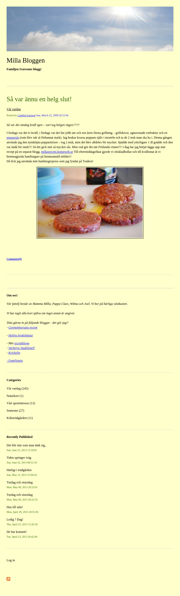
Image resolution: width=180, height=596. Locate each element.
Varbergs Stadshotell (21, 348)
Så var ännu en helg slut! (39, 99)
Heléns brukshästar (20, 335)
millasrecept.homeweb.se (57, 152)
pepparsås (13, 137)
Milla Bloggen (26, 60)
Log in (11, 560)
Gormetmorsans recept (22, 327)
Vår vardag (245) (17, 388)
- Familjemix (15, 360)
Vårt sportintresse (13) (21, 403)
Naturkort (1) (15, 396)
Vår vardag (14, 109)
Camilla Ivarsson (27, 115)
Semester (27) (15, 410)
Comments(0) (14, 258)
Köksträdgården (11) (20, 418)
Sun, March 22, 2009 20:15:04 (52, 115)
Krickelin (14, 353)
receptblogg (21, 343)
